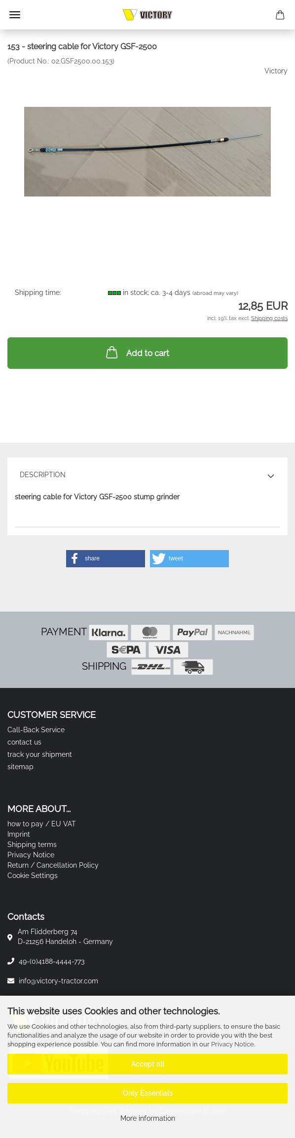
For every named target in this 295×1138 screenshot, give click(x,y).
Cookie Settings (32, 875)
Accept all (147, 1064)
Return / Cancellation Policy (53, 865)
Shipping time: (38, 292)
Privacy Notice (232, 1044)
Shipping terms (32, 844)
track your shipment (39, 754)
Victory (276, 71)
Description (43, 475)
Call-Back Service (36, 730)
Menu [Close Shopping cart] (14, 14)
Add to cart (136, 352)
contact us (24, 742)
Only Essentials (148, 1093)
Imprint (18, 834)
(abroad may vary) (215, 293)
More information (147, 1118)
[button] (105, 558)
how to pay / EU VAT (41, 824)
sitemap (20, 767)
